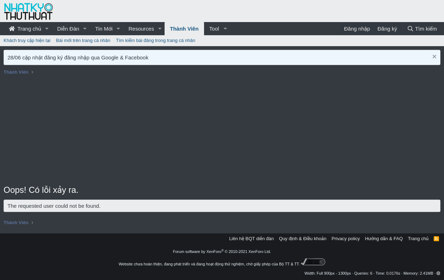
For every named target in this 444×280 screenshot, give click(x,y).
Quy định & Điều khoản (302, 238)
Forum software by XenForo (222, 251)
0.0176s (393, 273)
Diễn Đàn (68, 29)
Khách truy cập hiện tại (27, 40)
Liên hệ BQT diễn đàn (251, 238)
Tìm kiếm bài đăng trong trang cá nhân (155, 40)
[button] (47, 28)
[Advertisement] (222, 130)
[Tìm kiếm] (421, 28)
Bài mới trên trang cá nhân (83, 40)
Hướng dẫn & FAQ (384, 238)
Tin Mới (104, 29)
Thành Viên (184, 29)
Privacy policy (346, 238)
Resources (141, 29)
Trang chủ (25, 29)
